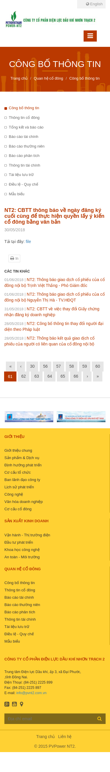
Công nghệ (13, 494)
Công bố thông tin (24, 108)
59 (84, 366)
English (94, 4)
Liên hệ (65, 736)
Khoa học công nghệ (22, 549)
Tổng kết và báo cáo (26, 127)
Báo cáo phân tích (24, 155)
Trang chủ (45, 736)
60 (97, 366)
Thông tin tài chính (24, 165)
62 (23, 376)
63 (36, 376)
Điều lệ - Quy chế (23, 184)
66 (76, 376)
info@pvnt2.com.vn (31, 693)
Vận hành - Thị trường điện (27, 535)
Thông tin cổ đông (24, 117)
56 (45, 366)
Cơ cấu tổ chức (17, 472)
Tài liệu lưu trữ (21, 174)
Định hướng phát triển (23, 465)
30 (32, 366)
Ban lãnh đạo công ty (22, 479)
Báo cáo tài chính (23, 136)
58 (71, 366)
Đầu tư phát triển (18, 542)
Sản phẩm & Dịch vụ (21, 458)
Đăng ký (100, 718)
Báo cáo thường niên (27, 146)
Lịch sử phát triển (19, 487)
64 (50, 376)
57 (58, 366)
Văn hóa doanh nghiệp (23, 501)
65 (62, 376)
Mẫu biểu (16, 194)
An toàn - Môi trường (22, 557)
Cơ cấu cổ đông (17, 509)
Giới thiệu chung (18, 450)
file (28, 241)
